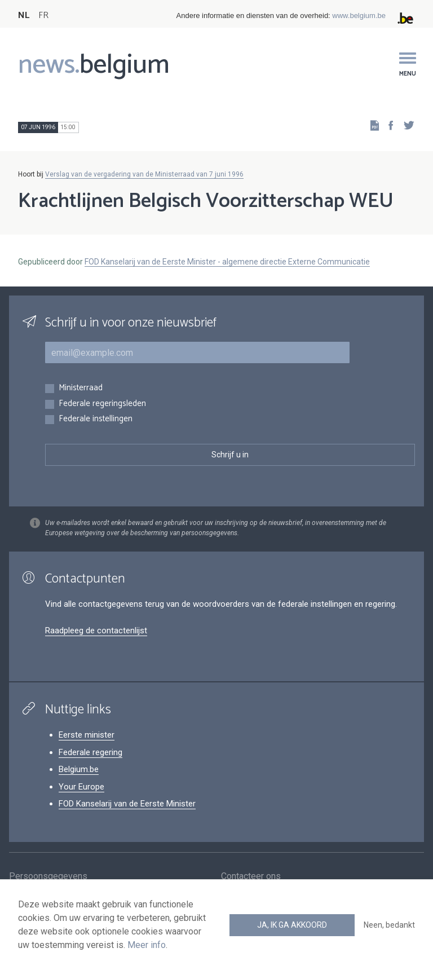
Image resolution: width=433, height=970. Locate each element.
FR (43, 15)
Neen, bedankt (389, 924)
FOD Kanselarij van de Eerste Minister (127, 804)
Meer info (146, 945)
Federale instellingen (95, 419)
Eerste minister (86, 735)
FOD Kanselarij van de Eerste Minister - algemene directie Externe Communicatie (227, 261)
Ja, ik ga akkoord (292, 924)
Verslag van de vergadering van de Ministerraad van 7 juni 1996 (144, 174)
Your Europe (81, 787)
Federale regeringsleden (102, 404)
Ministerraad (81, 388)
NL (23, 15)
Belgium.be (79, 769)
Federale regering (90, 752)
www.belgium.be (359, 15)
